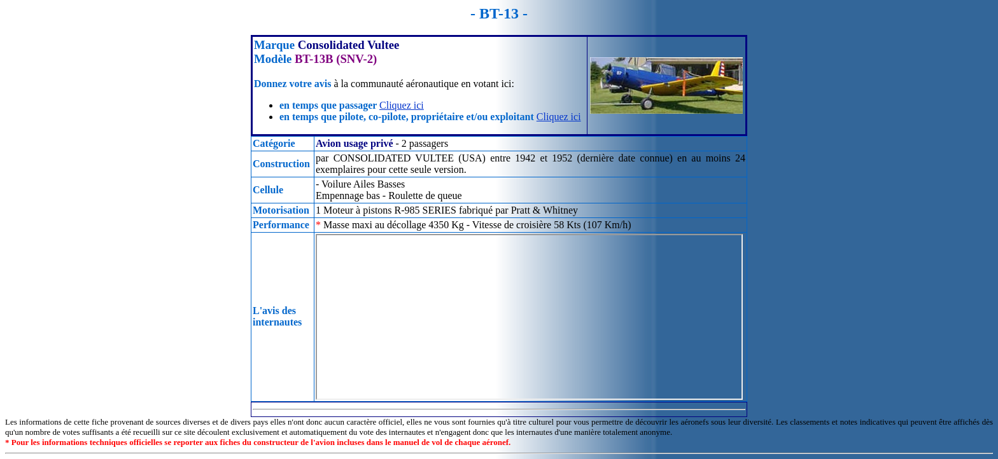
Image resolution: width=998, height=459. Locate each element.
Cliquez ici (401, 105)
